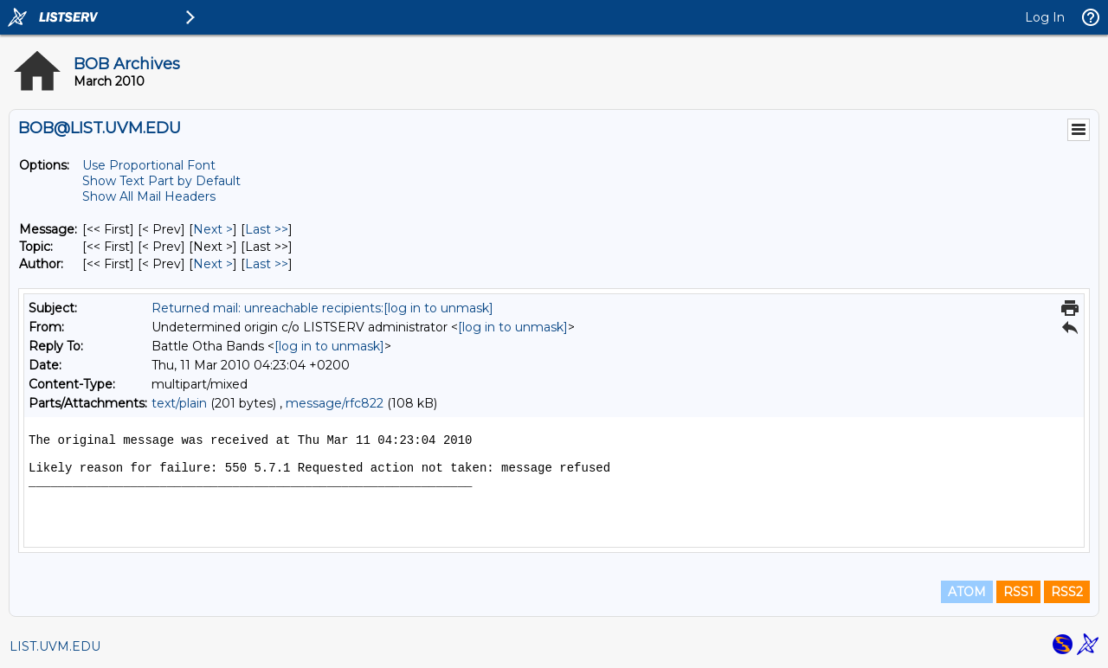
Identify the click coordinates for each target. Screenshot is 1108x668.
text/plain (179, 403)
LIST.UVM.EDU (55, 646)
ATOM (967, 592)
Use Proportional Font (149, 165)
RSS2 (1067, 592)
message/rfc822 (334, 403)
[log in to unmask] (438, 308)
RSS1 (1018, 592)
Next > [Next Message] (213, 229)
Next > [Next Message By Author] (213, 264)
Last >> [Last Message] (266, 229)
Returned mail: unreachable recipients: (267, 308)
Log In (1045, 17)
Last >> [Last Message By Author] (266, 264)
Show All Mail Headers (149, 196)
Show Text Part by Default (161, 181)
